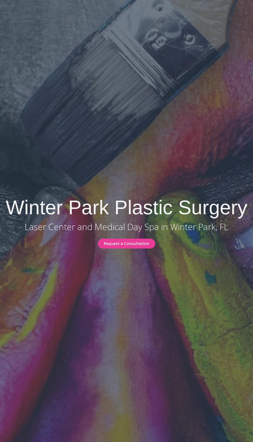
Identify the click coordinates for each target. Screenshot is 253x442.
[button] (126, 244)
